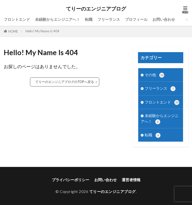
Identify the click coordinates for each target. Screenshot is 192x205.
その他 (154, 75)
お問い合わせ (163, 19)
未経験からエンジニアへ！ (57, 19)
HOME (13, 31)
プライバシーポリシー (70, 179)
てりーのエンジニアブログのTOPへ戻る (64, 82)
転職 (88, 19)
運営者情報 (131, 179)
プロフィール (136, 19)
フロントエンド (17, 19)
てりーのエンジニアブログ (96, 8)
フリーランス (109, 19)
